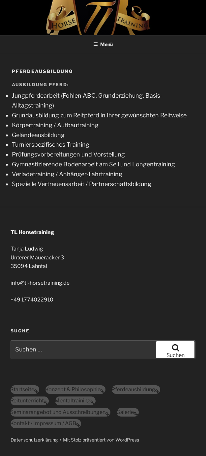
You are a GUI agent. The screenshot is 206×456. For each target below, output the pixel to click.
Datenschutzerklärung (34, 440)
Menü (103, 44)
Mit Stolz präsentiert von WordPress (101, 440)
